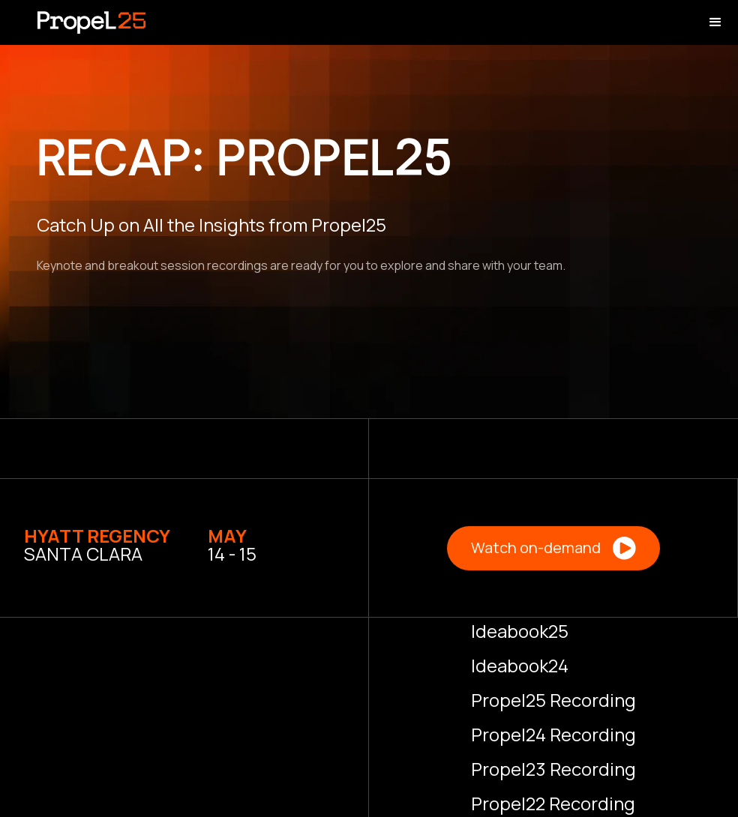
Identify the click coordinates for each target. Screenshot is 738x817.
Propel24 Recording (553, 734)
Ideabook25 (519, 630)
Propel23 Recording (553, 768)
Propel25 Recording (553, 699)
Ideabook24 (519, 665)
